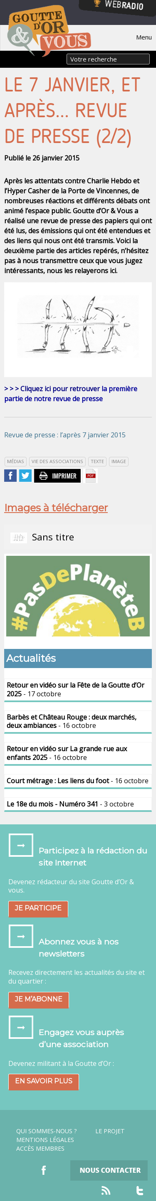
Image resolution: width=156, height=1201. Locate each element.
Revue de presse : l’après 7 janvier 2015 (65, 434)
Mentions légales (45, 1140)
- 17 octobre (75, 689)
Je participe (38, 908)
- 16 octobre (71, 721)
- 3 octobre (70, 804)
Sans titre (42, 536)
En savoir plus (43, 1081)
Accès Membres (40, 1148)
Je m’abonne (38, 999)
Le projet (110, 1131)
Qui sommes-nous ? (46, 1131)
